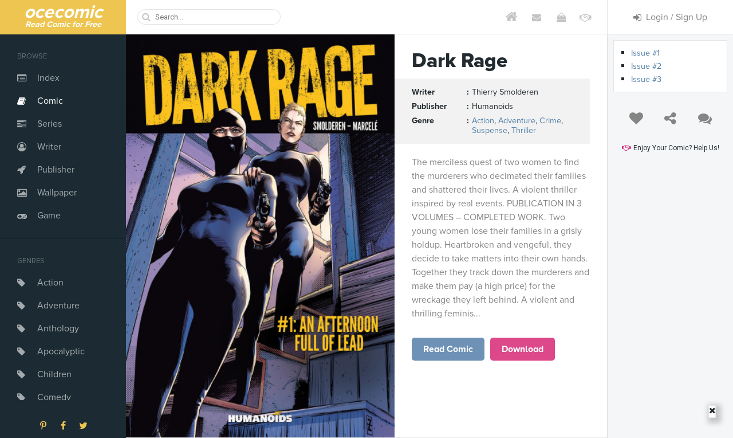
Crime (550, 121)
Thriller (523, 130)
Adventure (58, 305)
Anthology (58, 328)
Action (50, 282)
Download (522, 349)
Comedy (54, 397)
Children (54, 374)
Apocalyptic (61, 351)
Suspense (489, 130)
